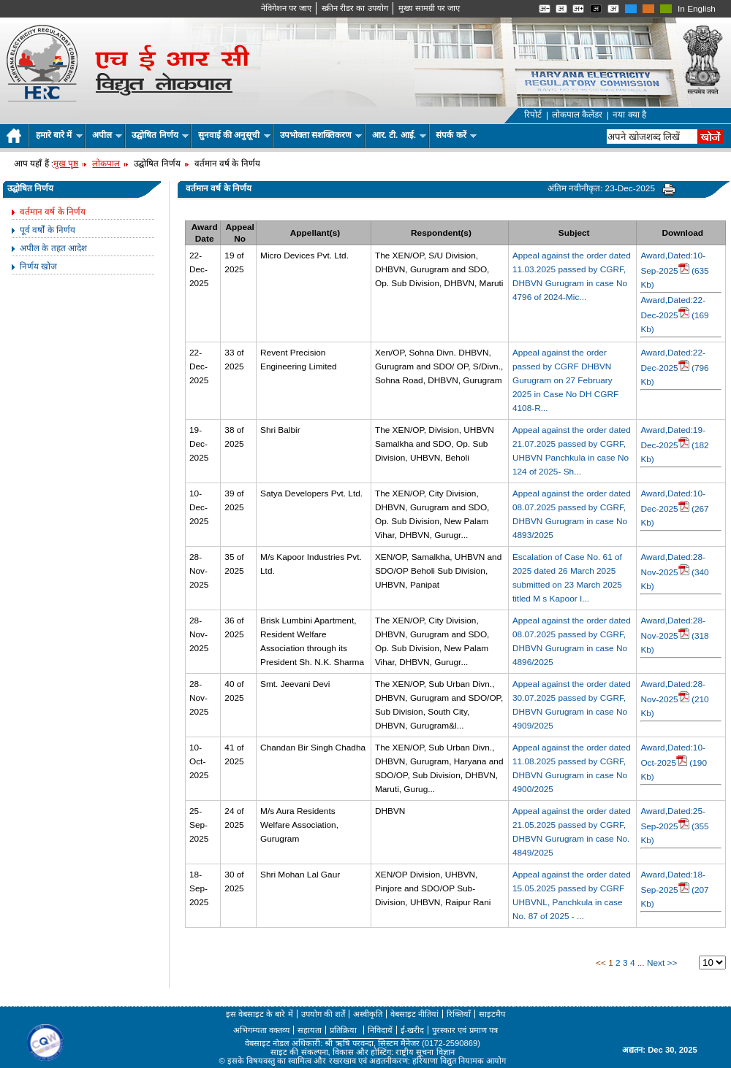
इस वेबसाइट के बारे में (259, 1014)
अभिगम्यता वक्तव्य (261, 1030)
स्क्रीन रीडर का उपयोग (354, 8)
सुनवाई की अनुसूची (234, 135)
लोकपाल (106, 163)
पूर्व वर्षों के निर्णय (47, 230)
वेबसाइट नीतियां (414, 1014)
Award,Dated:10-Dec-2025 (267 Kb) (674, 508)
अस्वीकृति (367, 1014)
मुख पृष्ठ (65, 163)
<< (601, 963)
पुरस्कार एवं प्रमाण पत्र (464, 1030)
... (641, 963)
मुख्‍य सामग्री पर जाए (429, 8)
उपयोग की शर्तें (323, 1014)
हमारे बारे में (59, 135)
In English (697, 9)
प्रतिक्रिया (344, 1030)
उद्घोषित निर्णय (160, 135)
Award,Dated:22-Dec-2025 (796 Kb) (674, 367)
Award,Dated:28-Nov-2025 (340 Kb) (674, 571)
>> (672, 963)
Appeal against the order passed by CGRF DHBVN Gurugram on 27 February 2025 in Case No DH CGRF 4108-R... (565, 380)
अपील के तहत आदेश (53, 248)
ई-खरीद (413, 1030)
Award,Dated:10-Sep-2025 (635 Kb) (674, 270)
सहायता (310, 1030)
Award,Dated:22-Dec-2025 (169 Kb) (674, 314)
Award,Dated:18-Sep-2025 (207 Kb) (674, 889)
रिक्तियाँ (459, 1014)
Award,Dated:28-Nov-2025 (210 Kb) (674, 698)
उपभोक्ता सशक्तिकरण (321, 135)
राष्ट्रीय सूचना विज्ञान (424, 1052)
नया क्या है (629, 115)
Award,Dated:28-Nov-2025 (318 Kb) (674, 635)
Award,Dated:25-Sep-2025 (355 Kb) (674, 825)
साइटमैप (492, 1014)
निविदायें (380, 1030)
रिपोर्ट (533, 115)
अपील (107, 135)
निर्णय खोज (38, 266)
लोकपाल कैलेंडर (577, 115)
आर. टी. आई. (399, 135)
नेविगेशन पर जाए (286, 8)
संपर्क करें (456, 135)
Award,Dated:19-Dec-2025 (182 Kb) (674, 444)
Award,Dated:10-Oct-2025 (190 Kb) (673, 762)
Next (655, 963)
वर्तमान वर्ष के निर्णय (53, 212)
